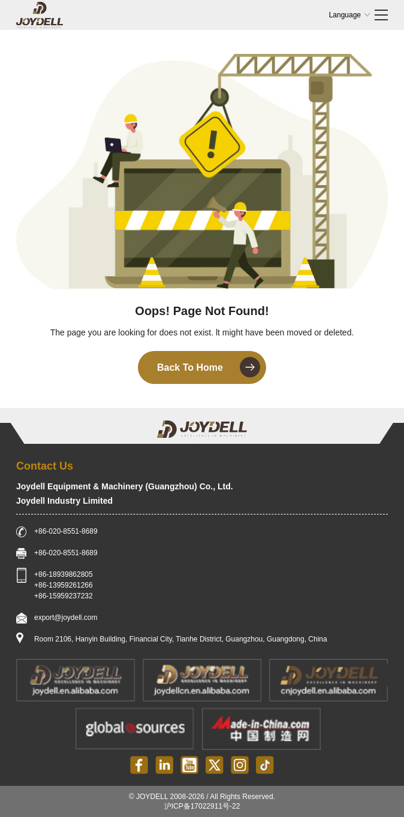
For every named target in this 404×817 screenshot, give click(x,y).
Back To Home (208, 367)
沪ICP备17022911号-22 (202, 806)
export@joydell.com (66, 617)
